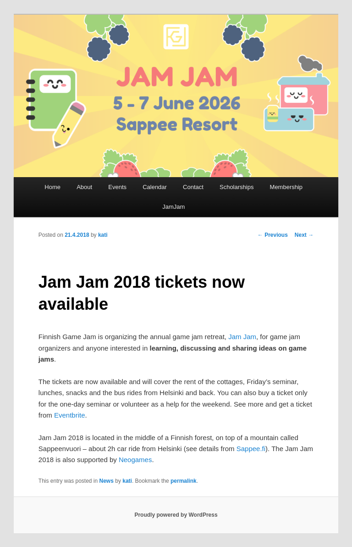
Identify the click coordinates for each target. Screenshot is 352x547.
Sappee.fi (250, 448)
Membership (286, 187)
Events (117, 187)
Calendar (155, 187)
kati (103, 235)
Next (304, 235)
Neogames (135, 459)
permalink (183, 481)
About (84, 187)
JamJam (173, 206)
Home (52, 187)
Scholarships (236, 187)
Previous (273, 235)
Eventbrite (69, 415)
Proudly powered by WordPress (175, 515)
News (106, 481)
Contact (193, 187)
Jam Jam (242, 336)
